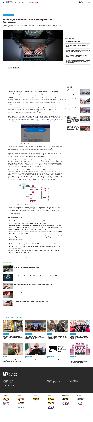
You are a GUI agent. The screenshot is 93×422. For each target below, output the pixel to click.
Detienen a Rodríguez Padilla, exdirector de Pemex (33, 359)
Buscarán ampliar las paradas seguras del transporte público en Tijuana (12, 337)
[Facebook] (3, 385)
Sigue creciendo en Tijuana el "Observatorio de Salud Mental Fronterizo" (78, 337)
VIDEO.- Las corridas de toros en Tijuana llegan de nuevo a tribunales (73, 128)
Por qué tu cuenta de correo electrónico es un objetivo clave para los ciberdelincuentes (38, 275)
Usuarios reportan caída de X (73, 41)
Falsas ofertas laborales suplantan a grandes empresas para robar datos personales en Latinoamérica (78, 61)
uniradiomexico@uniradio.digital (53, 385)
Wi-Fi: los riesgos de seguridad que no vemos (26, 267)
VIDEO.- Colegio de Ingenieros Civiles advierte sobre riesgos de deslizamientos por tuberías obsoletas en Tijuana (73, 120)
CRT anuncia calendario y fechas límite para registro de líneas (30, 301)
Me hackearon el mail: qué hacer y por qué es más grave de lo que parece (78, 51)
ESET (20, 257)
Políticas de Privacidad (73, 381)
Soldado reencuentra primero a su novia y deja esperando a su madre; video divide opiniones (12, 359)
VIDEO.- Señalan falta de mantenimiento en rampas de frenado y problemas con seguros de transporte (73, 102)
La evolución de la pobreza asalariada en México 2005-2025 (56, 359)
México (16, 14)
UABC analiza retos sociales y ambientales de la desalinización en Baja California (35, 337)
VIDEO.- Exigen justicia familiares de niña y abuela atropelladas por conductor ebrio (73, 110)
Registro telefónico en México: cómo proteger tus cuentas (30, 292)
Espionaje (25, 257)
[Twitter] (5, 385)
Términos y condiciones (74, 379)
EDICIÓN (20, 2)
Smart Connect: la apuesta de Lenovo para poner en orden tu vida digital (77, 56)
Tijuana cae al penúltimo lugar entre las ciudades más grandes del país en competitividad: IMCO (73, 93)
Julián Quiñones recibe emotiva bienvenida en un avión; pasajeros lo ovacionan (57, 337)
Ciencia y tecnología (8, 14)
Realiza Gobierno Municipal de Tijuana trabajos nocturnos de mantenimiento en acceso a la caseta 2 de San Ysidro (80, 360)
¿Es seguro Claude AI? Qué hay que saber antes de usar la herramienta (33, 284)
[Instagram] (10, 385)
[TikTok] (13, 385)
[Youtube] (8, 385)
